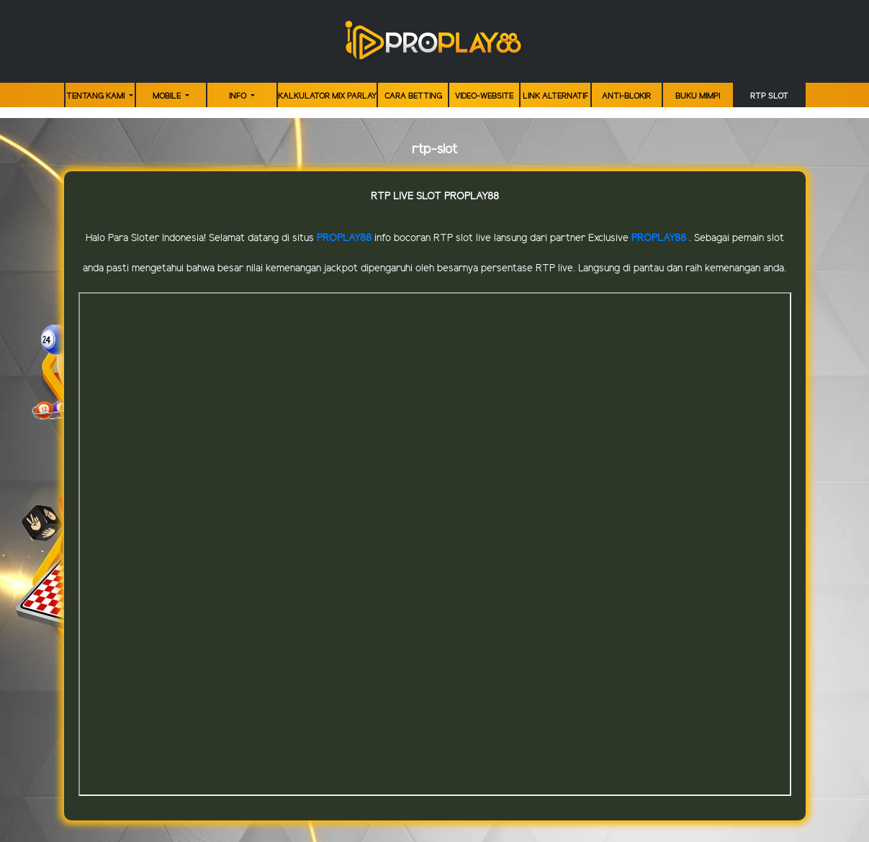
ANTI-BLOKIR (626, 96)
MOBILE (168, 96)
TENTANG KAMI (96, 96)
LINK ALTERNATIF (555, 96)
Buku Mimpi (697, 96)
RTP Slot (769, 96)
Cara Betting (413, 96)
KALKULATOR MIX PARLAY (327, 96)
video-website (484, 96)
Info (238, 96)
